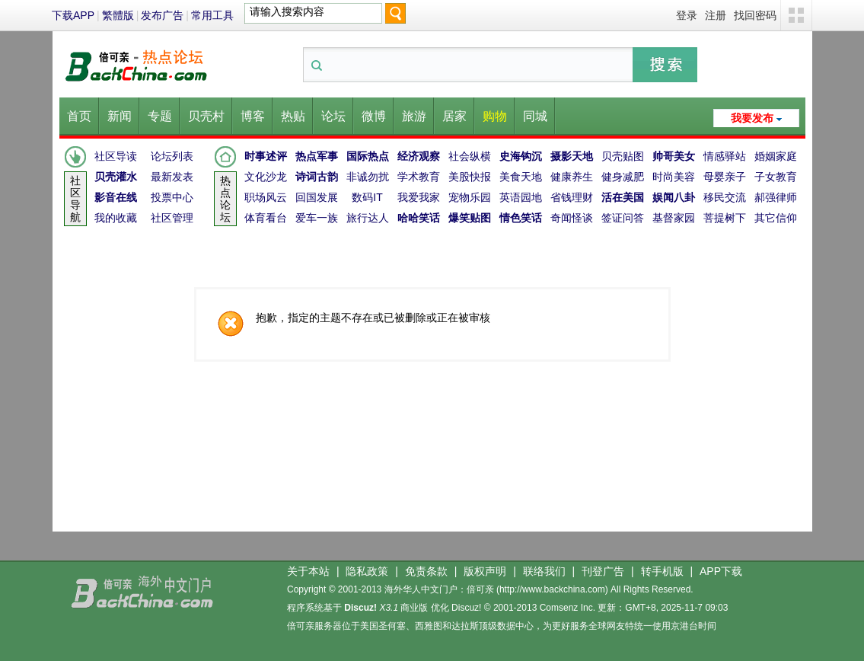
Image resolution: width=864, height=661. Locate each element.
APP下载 (721, 571)
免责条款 (426, 571)
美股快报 (469, 177)
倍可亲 (480, 589)
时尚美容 (673, 177)
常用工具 (212, 15)
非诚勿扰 (367, 177)
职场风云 (265, 197)
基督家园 (673, 218)
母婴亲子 (724, 177)
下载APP (73, 15)
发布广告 (162, 15)
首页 (79, 116)
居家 (454, 116)
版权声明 (485, 571)
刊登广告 (603, 571)
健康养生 (571, 177)
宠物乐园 (469, 197)
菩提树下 (724, 218)
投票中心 (172, 197)
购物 (495, 116)
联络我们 (544, 571)
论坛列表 (172, 156)
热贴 (293, 116)
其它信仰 (775, 218)
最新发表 (172, 177)
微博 (374, 116)
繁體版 (118, 15)
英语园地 (520, 197)
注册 (715, 15)
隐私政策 (367, 571)
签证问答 (622, 218)
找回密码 (755, 15)
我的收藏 (115, 218)
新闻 (119, 116)
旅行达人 (367, 218)
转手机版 (662, 571)
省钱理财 (571, 197)
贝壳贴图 (622, 156)
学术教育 (418, 177)
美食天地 (520, 177)
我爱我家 (418, 197)
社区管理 (172, 218)
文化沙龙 (265, 177)
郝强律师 (775, 197)
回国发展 (316, 197)
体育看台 (265, 218)
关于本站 (308, 571)
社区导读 (115, 156)
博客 (253, 116)
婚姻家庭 (775, 156)
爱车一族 (316, 218)
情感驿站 (724, 156)
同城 (535, 116)
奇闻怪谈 (571, 218)
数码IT (367, 197)
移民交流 (724, 197)
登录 (686, 15)
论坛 (333, 116)
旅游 (414, 116)
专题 (160, 116)
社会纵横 (469, 156)
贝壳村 (206, 116)
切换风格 (796, 15)
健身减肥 (622, 177)
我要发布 (752, 118)
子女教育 (775, 177)
